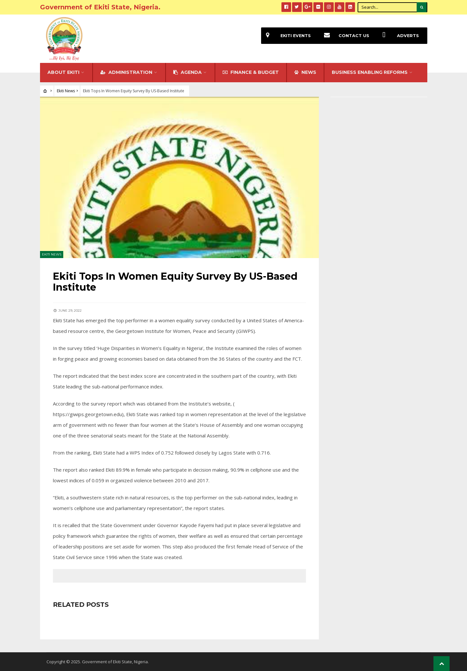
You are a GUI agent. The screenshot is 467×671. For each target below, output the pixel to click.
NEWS (305, 72)
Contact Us (344, 35)
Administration (126, 72)
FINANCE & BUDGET (251, 72)
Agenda (187, 72)
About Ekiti (63, 72)
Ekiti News (66, 91)
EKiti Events (286, 35)
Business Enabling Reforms (370, 72)
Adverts (398, 35)
